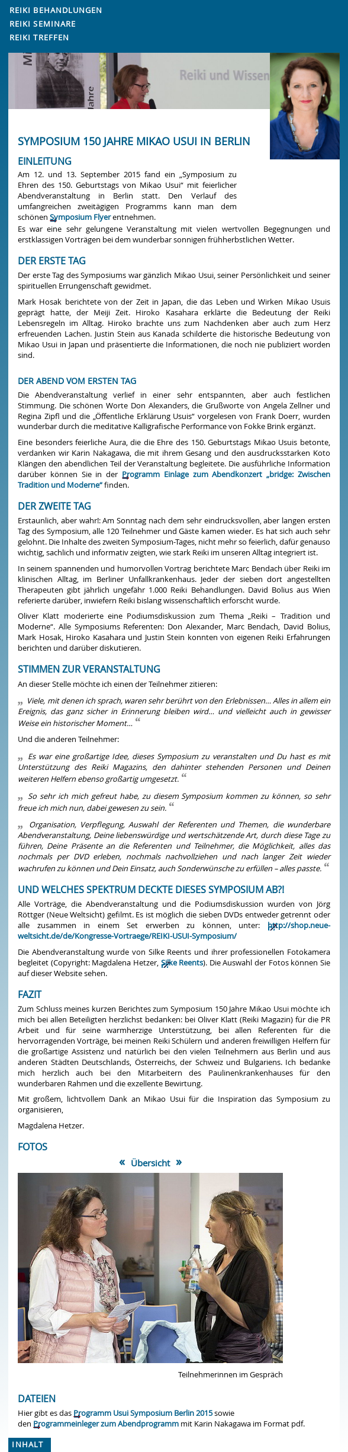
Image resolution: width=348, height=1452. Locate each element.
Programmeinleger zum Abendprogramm (106, 1424)
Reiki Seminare (42, 24)
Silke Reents (182, 963)
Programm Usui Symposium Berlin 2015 (142, 1413)
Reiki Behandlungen (56, 10)
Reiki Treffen (39, 38)
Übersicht (150, 1163)
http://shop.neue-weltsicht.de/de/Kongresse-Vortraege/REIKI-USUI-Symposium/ (174, 930)
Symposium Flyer (80, 217)
